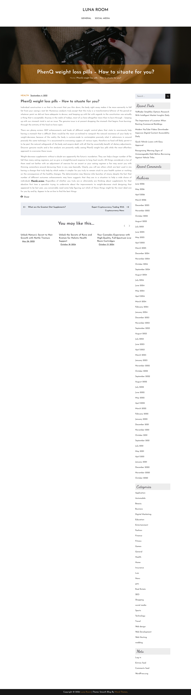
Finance (138, 536)
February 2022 (141, 414)
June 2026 (139, 184)
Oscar (26, 197)
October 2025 (141, 216)
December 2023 (142, 318)
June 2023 (139, 344)
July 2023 (139, 339)
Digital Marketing (143, 514)
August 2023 (141, 334)
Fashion (138, 530)
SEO (137, 595)
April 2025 (140, 243)
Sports (138, 611)
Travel (138, 621)
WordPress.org (141, 674)
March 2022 (140, 409)
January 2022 (141, 419)
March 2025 (140, 248)
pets (137, 584)
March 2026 (140, 200)
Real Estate (140, 589)
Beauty (138, 504)
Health (25, 96)
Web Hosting (141, 637)
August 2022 (141, 382)
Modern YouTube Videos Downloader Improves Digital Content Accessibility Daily (152, 133)
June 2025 (139, 232)
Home (138, 562)
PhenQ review (37, 181)
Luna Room (95, 10)
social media (102, 18)
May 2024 (139, 291)
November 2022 (142, 366)
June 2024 (139, 286)
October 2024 (141, 264)
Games (138, 546)
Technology (140, 616)
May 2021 (139, 451)
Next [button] (129, 226)
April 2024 (140, 296)
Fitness (138, 541)
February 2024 (141, 307)
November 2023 (142, 323)
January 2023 (141, 360)
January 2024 (141, 312)
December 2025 (142, 205)
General (86, 18)
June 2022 (139, 393)
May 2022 (139, 398)
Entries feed (140, 663)
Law (137, 573)
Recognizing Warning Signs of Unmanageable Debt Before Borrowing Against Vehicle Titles (152, 154)
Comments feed (142, 668)
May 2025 (139, 237)
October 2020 (141, 478)
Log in (138, 658)
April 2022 (140, 403)
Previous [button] (124, 226)
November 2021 (142, 430)
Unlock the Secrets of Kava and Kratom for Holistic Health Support (75, 238)
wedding (139, 643)
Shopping (139, 600)
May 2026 (139, 189)
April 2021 (139, 457)
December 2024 (142, 254)
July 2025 (139, 227)
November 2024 (142, 259)
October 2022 (141, 371)
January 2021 (141, 462)
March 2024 (140, 302)
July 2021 (139, 446)
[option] (38, 237)
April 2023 (140, 350)
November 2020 (142, 473)
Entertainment (141, 525)
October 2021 (141, 435)
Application (140, 493)
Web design (140, 627)
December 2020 (142, 467)
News (137, 578)
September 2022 (142, 376)
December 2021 (142, 425)
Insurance (139, 568)
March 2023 (140, 355)
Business (139, 509)
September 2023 (142, 328)
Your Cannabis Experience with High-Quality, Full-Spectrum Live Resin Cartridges (114, 238)
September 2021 (142, 441)
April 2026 (140, 195)
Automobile (140, 498)
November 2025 (142, 211)
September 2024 (142, 270)
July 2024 (139, 280)
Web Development (143, 632)
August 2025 (141, 221)
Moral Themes (121, 692)
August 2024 (141, 275)
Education (139, 520)
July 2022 (139, 387)
